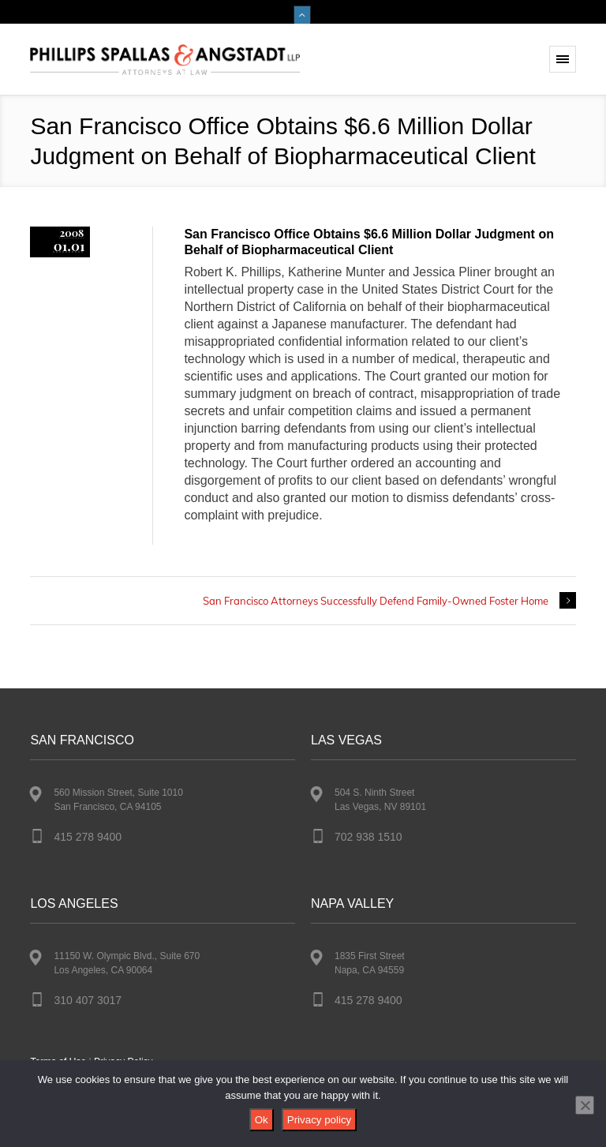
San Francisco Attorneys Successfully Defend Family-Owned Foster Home (375, 600)
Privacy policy (319, 1120)
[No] (584, 1105)
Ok (261, 1120)
